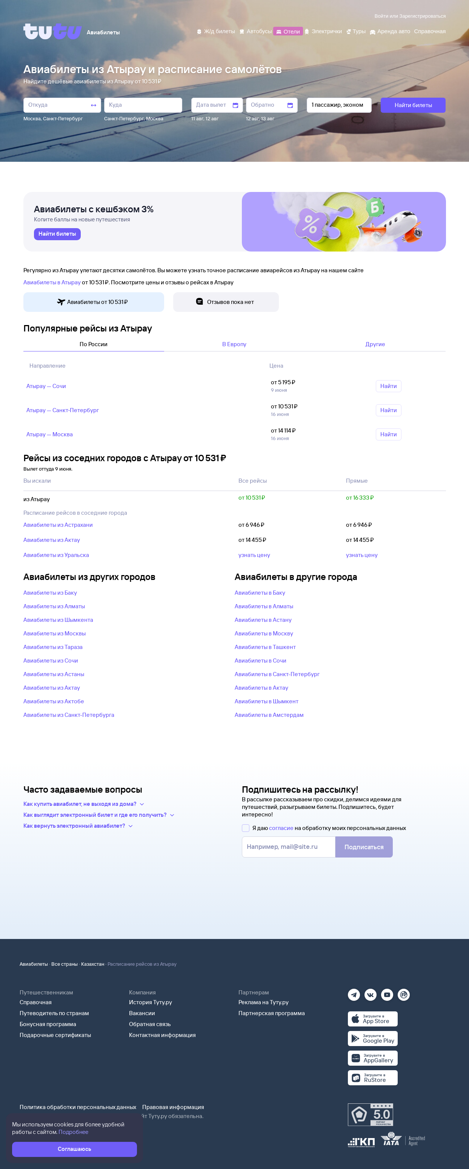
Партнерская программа (271, 1013)
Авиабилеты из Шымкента (58, 619)
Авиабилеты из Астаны (53, 674)
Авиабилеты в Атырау (52, 282)
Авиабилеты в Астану (263, 619)
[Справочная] (430, 31)
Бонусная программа (48, 1024)
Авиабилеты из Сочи (50, 660)
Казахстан (92, 964)
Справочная (36, 1002)
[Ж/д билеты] (215, 31)
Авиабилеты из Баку (50, 592)
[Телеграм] (354, 992)
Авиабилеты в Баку (260, 592)
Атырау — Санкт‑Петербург (62, 410)
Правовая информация (173, 1107)
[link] (57, 234)
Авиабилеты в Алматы (264, 606)
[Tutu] (52, 31)
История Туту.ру (150, 1002)
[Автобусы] (255, 31)
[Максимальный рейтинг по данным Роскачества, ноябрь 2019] (370, 1114)
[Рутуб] (404, 992)
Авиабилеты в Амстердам (269, 714)
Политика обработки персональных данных (78, 1107)
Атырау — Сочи (46, 386)
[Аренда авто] (389, 31)
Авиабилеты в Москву (264, 633)
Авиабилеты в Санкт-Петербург (277, 674)
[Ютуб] (387, 992)
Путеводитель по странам (54, 1013)
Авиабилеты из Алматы (54, 606)
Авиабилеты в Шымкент (266, 701)
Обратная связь (150, 1024)
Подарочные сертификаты (55, 1035)
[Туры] (356, 31)
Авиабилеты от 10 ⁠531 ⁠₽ (92, 302)
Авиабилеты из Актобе (53, 701)
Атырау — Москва (49, 434)
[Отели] (288, 31)
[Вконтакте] (370, 992)
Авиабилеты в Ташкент (265, 646)
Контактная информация (162, 1035)
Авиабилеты (34, 964)
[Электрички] (323, 31)
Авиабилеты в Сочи (260, 660)
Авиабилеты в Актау (261, 687)
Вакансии (142, 1013)
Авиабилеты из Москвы (54, 633)
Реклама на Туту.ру (263, 1002)
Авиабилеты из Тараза (53, 646)
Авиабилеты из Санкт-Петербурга (68, 714)
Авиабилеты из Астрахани (58, 524)
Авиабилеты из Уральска (56, 554)
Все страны (64, 964)
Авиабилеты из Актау (51, 539)
